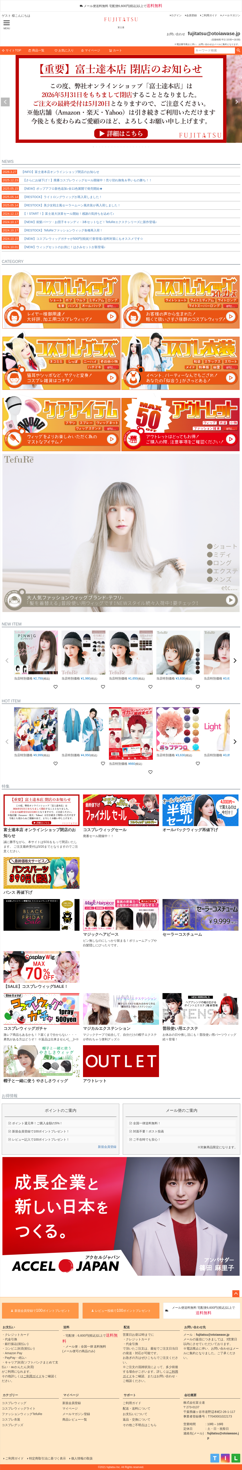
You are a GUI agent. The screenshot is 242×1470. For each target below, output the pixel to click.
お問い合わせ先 (195, 1327)
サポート (130, 1395)
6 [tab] (109, 147)
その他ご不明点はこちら (140, 1425)
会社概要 (190, 1395)
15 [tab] (136, 147)
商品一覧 (36, 50)
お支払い (9, 1327)
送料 (66, 1327)
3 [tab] (100, 147)
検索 (238, 50)
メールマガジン (231, 15)
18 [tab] (146, 147)
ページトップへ (235, 1293)
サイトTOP (11, 50)
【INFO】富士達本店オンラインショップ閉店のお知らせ (50, 172)
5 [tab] (106, 147)
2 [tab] (97, 147)
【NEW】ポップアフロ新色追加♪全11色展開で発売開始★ (52, 188)
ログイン (176, 15)
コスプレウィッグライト (19, 1408)
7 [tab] (112, 147)
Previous (5, 102)
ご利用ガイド (209, 15)
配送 (127, 1327)
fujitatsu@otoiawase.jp (212, 1334)
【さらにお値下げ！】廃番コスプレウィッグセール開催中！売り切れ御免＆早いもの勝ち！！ (77, 180)
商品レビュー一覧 (74, 1419)
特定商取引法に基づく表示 (47, 1458)
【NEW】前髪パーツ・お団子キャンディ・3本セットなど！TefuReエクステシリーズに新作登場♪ (79, 222)
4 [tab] (103, 147)
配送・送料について (136, 1408)
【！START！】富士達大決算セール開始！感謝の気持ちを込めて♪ (58, 213)
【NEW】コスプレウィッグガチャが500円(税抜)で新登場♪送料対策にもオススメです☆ (72, 238)
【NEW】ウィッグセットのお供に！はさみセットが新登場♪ (53, 247)
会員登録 (191, 15)
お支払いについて (135, 1414)
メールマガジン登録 (76, 1414)
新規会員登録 (107, 1146)
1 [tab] (93, 147)
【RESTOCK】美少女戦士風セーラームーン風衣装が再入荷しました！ (61, 205)
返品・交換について (136, 1419)
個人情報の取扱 (82, 1458)
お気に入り (64, 50)
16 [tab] (140, 147)
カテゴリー (10, 1395)
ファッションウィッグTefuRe (22, 1414)
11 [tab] (124, 147)
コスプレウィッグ (14, 1403)
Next (236, 102)
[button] (7, 660)
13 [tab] (130, 147)
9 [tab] (118, 147)
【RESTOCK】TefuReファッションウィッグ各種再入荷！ (52, 230)
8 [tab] (115, 147)
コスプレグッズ (12, 1425)
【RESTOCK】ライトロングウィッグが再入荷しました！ (52, 197)
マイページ (90, 50)
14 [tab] (133, 147)
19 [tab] (149, 147)
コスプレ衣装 (11, 1419)
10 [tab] (121, 147)
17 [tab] (143, 147)
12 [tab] (127, 147)
